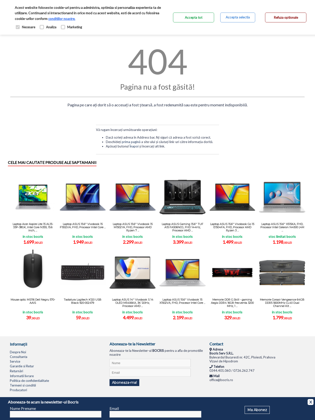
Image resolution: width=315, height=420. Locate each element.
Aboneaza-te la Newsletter (132, 343)
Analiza (48, 27)
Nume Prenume (23, 408)
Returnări (16, 371)
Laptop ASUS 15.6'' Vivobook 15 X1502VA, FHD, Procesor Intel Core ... (182, 301)
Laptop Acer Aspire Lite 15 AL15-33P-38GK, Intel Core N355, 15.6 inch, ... (33, 227)
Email (114, 408)
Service (15, 361)
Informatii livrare (22, 376)
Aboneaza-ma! (124, 382)
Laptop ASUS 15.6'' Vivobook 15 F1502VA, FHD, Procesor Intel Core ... (83, 225)
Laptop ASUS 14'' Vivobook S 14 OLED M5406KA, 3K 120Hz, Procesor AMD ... (132, 303)
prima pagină (131, 142)
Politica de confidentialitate (29, 381)
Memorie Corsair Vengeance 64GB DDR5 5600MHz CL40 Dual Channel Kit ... (282, 303)
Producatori (18, 390)
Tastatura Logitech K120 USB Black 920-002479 (82, 301)
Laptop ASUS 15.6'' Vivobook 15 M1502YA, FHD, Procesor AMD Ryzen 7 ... (133, 227)
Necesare (25, 27)
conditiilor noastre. (61, 19)
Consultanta (18, 357)
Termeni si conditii (23, 385)
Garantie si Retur (22, 366)
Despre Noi (18, 352)
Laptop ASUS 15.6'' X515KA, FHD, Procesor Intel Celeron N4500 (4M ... (282, 227)
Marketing (71, 27)
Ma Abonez (257, 410)
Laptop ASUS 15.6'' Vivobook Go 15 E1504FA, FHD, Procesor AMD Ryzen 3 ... (232, 227)
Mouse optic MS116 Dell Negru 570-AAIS (33, 301)
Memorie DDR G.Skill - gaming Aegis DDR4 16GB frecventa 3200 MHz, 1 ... (232, 303)
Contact (216, 343)
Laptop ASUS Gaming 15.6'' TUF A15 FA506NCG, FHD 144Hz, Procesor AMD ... (182, 227)
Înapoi (134, 146)
